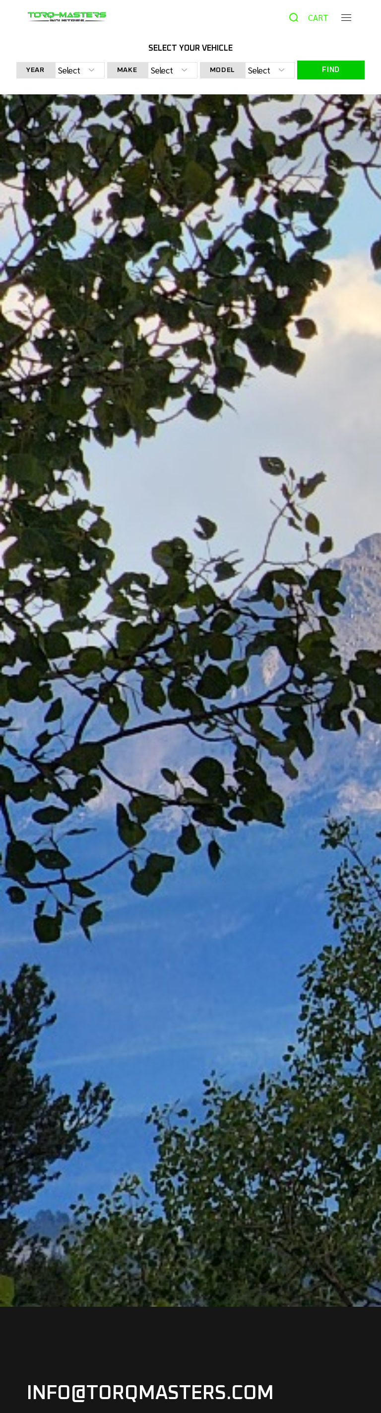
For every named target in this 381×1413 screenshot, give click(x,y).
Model (222, 70)
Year (35, 70)
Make (127, 70)
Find (331, 70)
